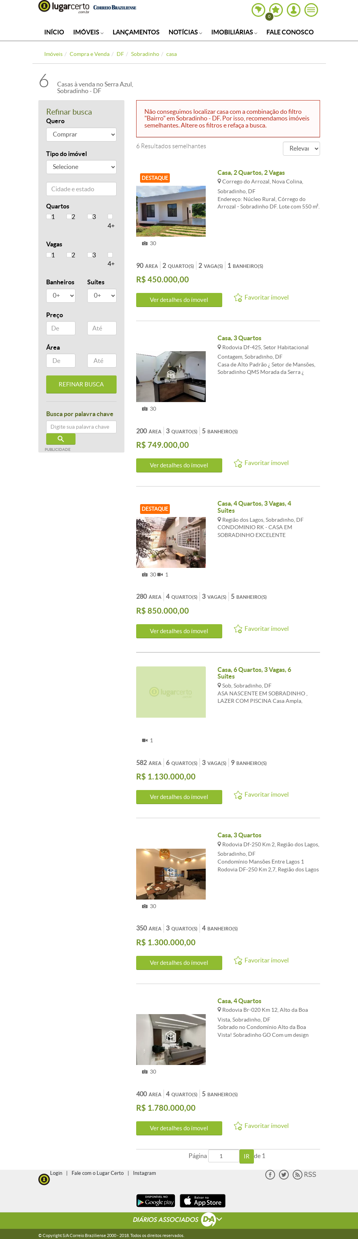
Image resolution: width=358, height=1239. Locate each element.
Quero (55, 120)
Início (54, 32)
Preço (54, 314)
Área (53, 347)
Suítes (95, 282)
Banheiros (60, 282)
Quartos (57, 206)
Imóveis (88, 32)
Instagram (144, 1173)
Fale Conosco (290, 32)
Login (56, 1173)
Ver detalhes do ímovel (179, 299)
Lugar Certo (63, 6)
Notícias (185, 32)
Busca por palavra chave (79, 413)
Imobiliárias (234, 32)
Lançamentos (136, 32)
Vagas (54, 244)
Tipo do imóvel (66, 153)
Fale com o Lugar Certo (98, 1173)
